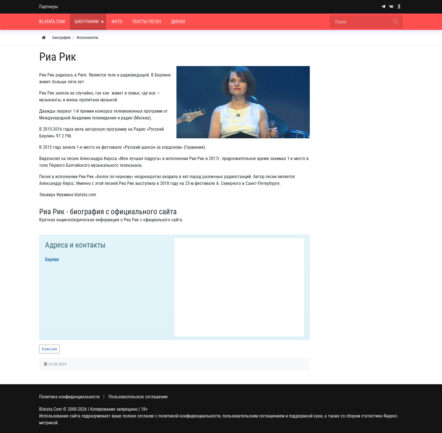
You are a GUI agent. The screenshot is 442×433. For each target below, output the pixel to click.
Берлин (52, 259)
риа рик (51, 349)
